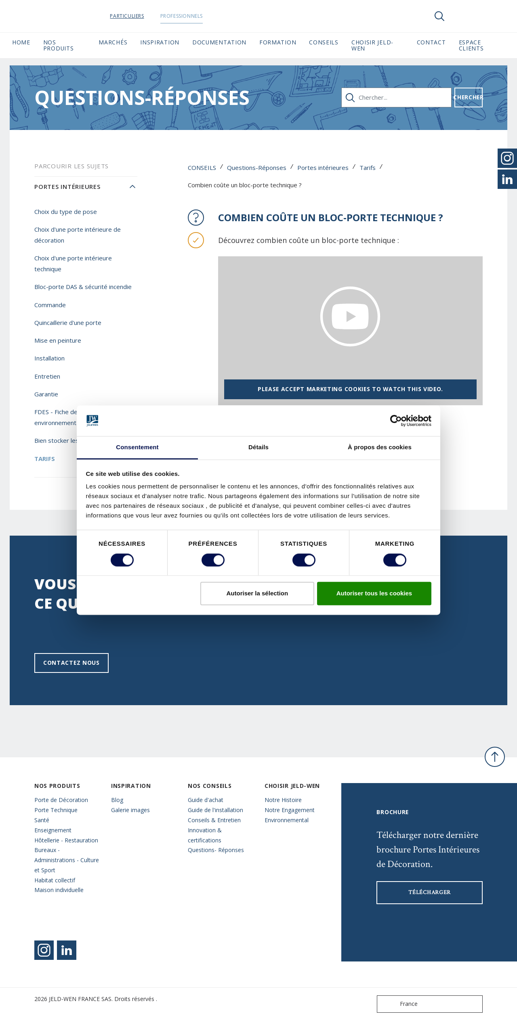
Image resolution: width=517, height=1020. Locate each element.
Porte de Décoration (61, 800)
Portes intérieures (323, 167)
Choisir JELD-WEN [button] (372, 45)
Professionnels (192, 16)
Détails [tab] (258, 447)
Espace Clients (482, 45)
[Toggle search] (439, 16)
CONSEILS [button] (323, 42)
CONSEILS (202, 167)
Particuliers (138, 16)
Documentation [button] (219, 42)
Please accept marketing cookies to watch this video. (350, 389)
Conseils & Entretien (214, 820)
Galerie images (130, 810)
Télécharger (429, 892)
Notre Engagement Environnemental (290, 815)
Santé (41, 820)
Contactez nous (71, 662)
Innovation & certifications (205, 835)
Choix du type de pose (65, 211)
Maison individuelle (59, 890)
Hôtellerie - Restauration (66, 840)
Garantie (46, 394)
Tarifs (367, 167)
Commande (50, 305)
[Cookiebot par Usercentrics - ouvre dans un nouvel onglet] (396, 421)
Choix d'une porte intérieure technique (73, 263)
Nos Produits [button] (58, 45)
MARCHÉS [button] (113, 42)
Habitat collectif (54, 880)
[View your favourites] (464, 16)
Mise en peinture (57, 340)
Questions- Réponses (216, 850)
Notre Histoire (283, 800)
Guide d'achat (205, 800)
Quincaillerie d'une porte (67, 322)
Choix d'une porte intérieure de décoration (77, 234)
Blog (117, 800)
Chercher (468, 97)
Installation (49, 358)
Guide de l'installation (215, 810)
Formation (277, 42)
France (399, 1004)
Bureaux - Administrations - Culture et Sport (66, 860)
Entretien (47, 376)
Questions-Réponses (256, 167)
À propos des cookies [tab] (380, 447)
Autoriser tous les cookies (374, 593)
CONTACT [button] (431, 42)
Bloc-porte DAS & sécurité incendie (83, 287)
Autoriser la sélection (257, 593)
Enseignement (52, 830)
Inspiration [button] (159, 42)
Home (21, 42)
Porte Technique (56, 810)
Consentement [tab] (137, 447)
